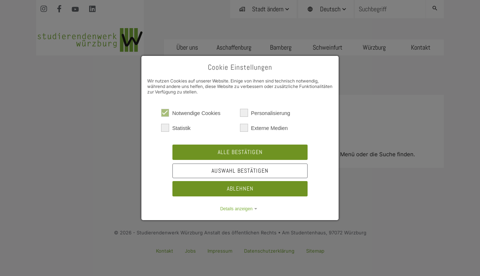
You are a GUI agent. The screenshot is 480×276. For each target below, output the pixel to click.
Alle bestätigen (240, 152)
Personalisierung (265, 113)
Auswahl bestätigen (240, 171)
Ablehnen (240, 188)
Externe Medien (264, 128)
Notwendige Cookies (190, 113)
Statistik (175, 128)
